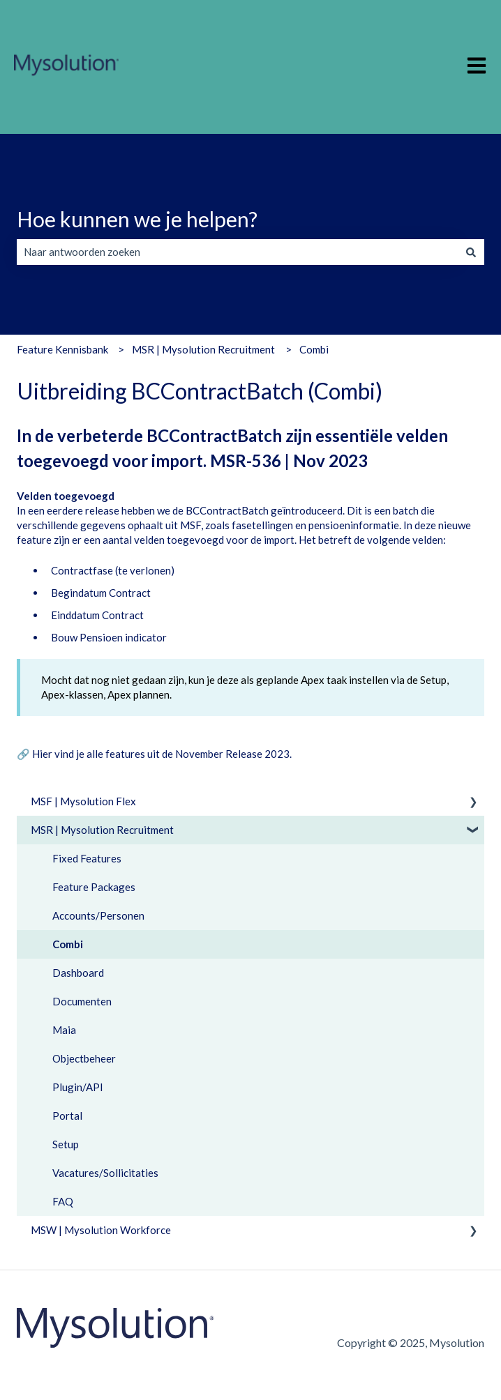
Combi (314, 349)
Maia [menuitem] (64, 1030)
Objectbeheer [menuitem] (84, 1058)
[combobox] (237, 252)
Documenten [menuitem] (82, 1001)
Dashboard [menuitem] (78, 972)
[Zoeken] (471, 252)
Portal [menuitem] (67, 1115)
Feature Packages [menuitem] (93, 887)
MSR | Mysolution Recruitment (203, 349)
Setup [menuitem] (65, 1144)
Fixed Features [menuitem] (86, 858)
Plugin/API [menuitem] (77, 1087)
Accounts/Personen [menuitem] (98, 915)
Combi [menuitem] (67, 944)
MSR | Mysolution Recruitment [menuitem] (102, 829)
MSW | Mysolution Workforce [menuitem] (101, 1230)
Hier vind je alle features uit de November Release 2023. (162, 753)
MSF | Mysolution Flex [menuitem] (83, 801)
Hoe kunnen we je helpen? (137, 218)
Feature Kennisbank (62, 349)
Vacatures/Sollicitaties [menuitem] (105, 1172)
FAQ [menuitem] (62, 1201)
